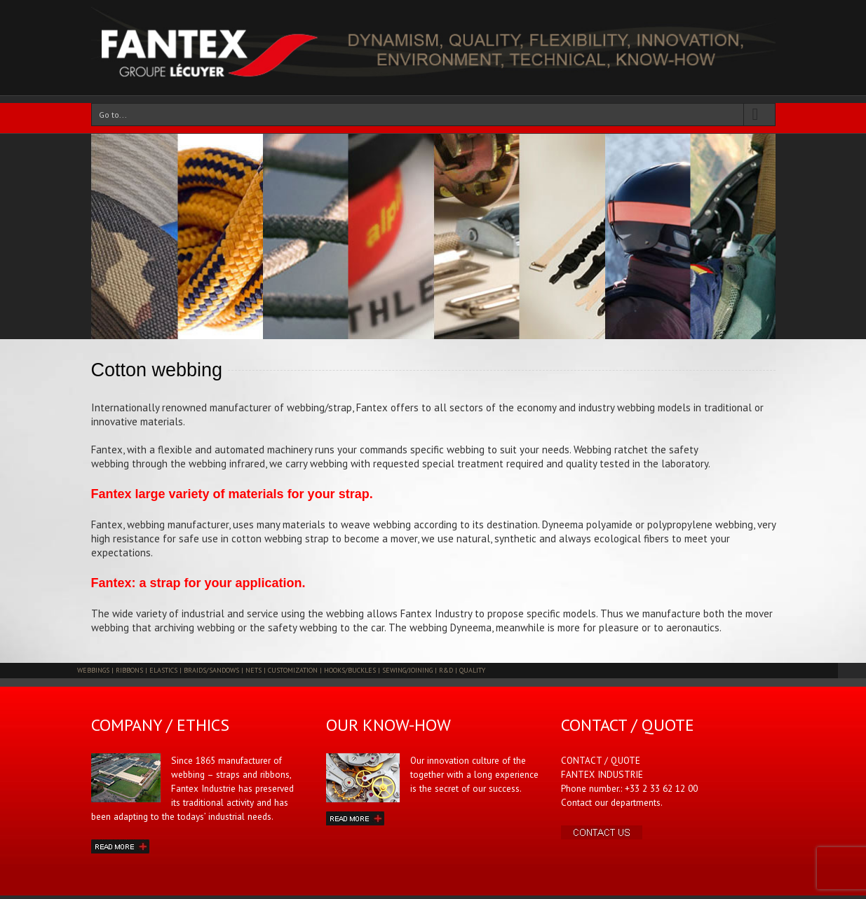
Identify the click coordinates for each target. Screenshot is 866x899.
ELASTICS (163, 670)
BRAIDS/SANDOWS (211, 670)
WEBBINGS (93, 670)
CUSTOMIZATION (293, 670)
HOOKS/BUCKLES (350, 670)
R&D (446, 670)
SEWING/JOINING (407, 670)
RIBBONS (129, 670)
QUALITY (472, 670)
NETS (253, 670)
